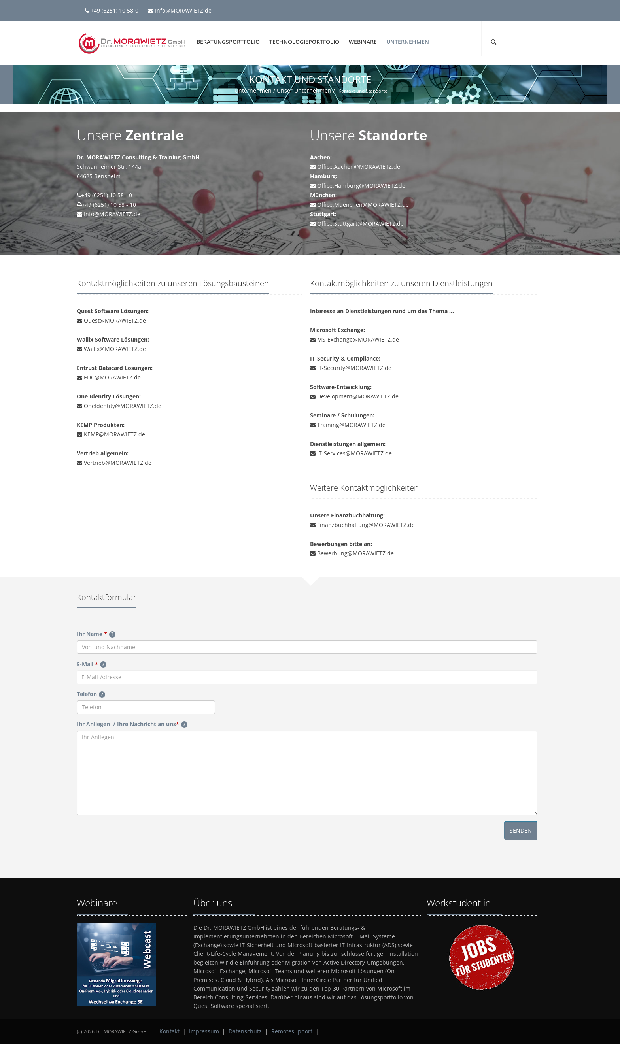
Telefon (91, 694)
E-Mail (91, 664)
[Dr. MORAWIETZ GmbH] (132, 42)
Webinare (363, 41)
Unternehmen (407, 41)
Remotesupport (291, 1031)
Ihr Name (96, 634)
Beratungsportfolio (228, 41)
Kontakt (169, 1031)
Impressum (204, 1031)
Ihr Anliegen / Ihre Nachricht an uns (132, 724)
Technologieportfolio (304, 41)
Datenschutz (245, 1031)
